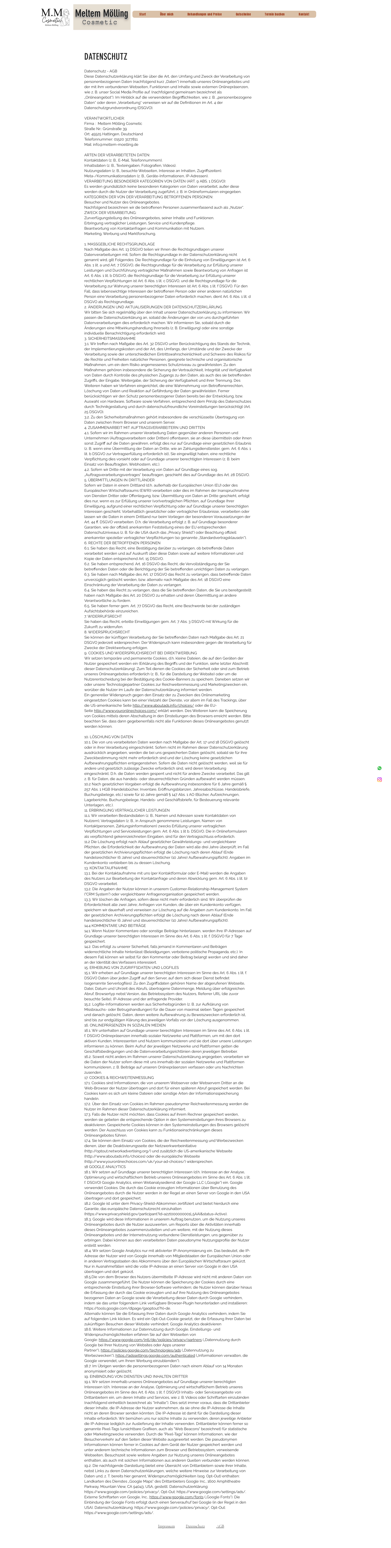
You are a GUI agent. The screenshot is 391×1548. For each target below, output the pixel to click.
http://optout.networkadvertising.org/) (118, 1151)
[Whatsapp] (380, 768)
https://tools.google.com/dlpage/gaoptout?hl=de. (127, 1308)
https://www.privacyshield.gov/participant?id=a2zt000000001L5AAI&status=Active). (156, 1214)
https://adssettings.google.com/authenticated (155, 1355)
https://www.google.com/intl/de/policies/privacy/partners (150, 1340)
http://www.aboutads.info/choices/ (163, 705)
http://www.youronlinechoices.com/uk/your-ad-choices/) (135, 1161)
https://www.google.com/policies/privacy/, (122, 1492)
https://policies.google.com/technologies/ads (141, 1350)
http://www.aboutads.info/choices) (115, 1156)
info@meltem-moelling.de (115, 144)
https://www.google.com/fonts (176, 1497)
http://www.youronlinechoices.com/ (125, 710)
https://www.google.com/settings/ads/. (211, 1492)
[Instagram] (380, 780)
